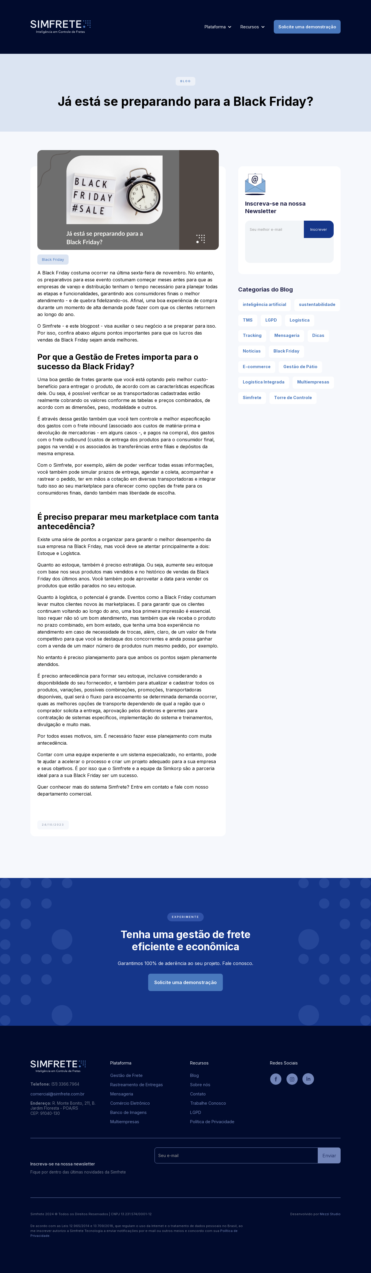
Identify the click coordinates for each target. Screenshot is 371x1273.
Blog (194, 1075)
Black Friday (53, 259)
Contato (198, 1094)
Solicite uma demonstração (307, 26)
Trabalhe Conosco (208, 1103)
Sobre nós (200, 1084)
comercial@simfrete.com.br (57, 1094)
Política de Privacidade (212, 1121)
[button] (218, 27)
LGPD (195, 1112)
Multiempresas (124, 1121)
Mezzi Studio (330, 1214)
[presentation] (289, 249)
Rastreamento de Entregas (136, 1084)
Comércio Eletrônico (130, 1103)
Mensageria (121, 1094)
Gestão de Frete (126, 1075)
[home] (60, 27)
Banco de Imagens (128, 1112)
